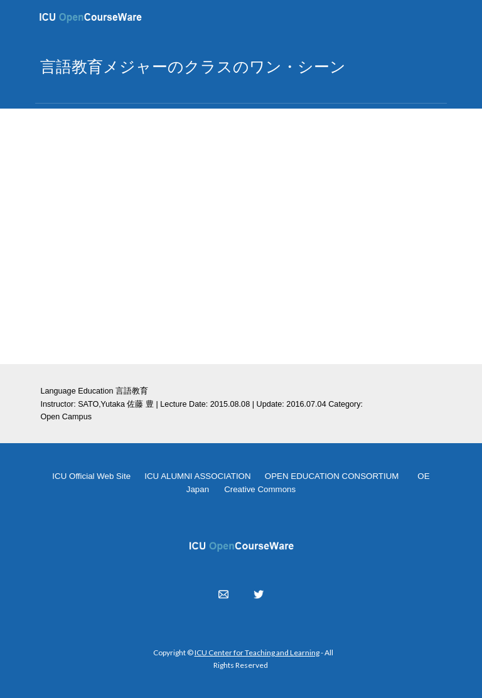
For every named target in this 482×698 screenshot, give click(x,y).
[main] (240, 66)
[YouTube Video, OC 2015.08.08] (240, 236)
